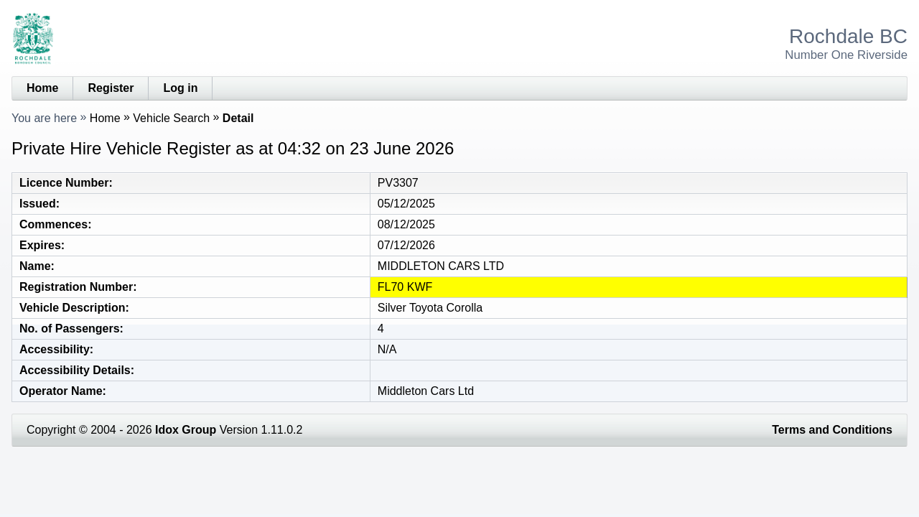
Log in (180, 88)
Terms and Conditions (832, 430)
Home (42, 88)
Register (111, 88)
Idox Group (185, 430)
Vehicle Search (171, 118)
